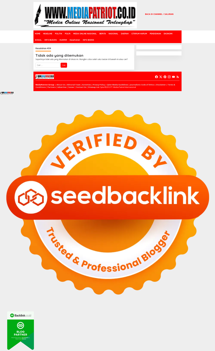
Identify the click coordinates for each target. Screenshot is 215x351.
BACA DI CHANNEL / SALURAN (159, 14)
